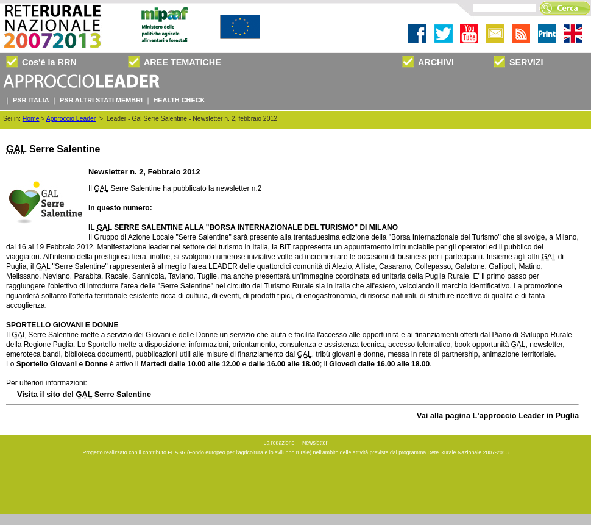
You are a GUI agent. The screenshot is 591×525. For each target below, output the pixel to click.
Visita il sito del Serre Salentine (84, 394)
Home (31, 118)
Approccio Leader (71, 118)
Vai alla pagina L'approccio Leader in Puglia (498, 415)
